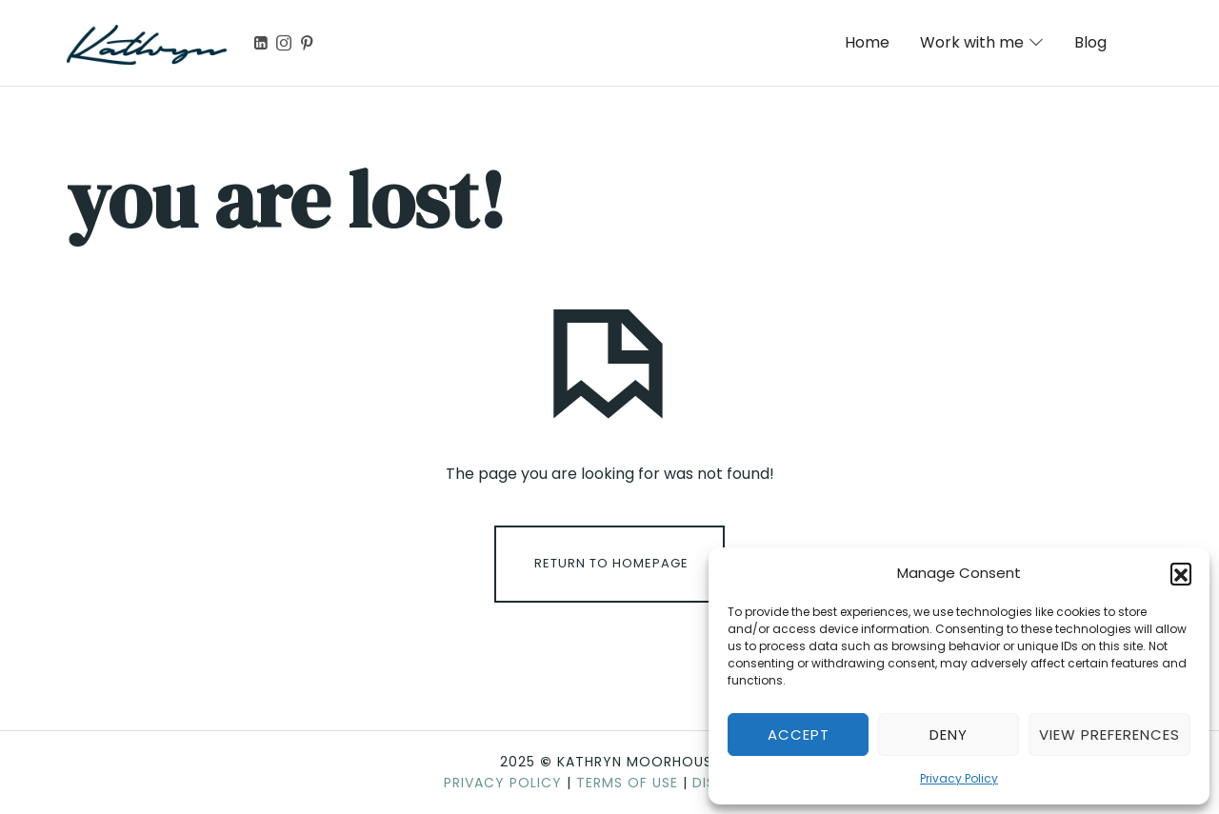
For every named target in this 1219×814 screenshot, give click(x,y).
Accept (798, 735)
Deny (948, 735)
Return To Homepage (611, 563)
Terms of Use (627, 782)
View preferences (1109, 735)
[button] (1180, 573)
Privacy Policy (959, 778)
